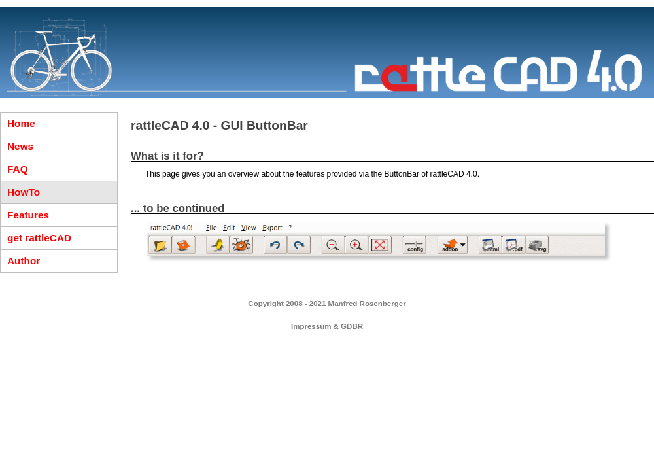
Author (23, 260)
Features (28, 214)
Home (21, 123)
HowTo (23, 192)
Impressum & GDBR (327, 326)
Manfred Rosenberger (367, 303)
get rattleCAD (39, 237)
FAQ (17, 169)
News (20, 146)
